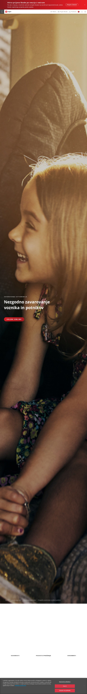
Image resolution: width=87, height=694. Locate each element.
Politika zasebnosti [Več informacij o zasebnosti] (20, 687)
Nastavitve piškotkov (65, 683)
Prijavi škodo (72, 4)
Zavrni (65, 688)
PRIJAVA (85, 12)
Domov (7, 600)
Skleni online (14, 319)
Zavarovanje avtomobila (29, 600)
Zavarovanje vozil (16, 600)
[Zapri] (84, 687)
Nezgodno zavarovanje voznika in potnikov (49, 600)
